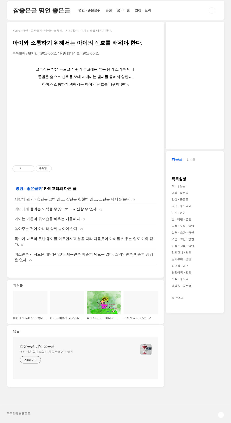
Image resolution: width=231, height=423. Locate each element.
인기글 (191, 159)
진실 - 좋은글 (180, 279)
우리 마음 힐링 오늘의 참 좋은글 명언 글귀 (46, 351)
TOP (221, 415)
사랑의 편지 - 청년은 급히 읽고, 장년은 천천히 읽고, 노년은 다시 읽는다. (72, 199)
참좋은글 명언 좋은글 (41, 10)
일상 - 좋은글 (180, 199)
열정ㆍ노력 (143, 10)
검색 (212, 10)
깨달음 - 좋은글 (181, 285)
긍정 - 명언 (178, 212)
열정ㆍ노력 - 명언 (183, 225)
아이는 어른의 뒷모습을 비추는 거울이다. (47, 219)
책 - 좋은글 (178, 186)
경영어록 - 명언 (181, 272)
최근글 (177, 159)
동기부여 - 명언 (181, 259)
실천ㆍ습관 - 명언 (183, 232)
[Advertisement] (85, 126)
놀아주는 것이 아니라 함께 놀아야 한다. (46, 229)
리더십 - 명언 (180, 265)
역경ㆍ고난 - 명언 (183, 239)
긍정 (108, 10)
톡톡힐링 (179, 179)
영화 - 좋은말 (180, 192)
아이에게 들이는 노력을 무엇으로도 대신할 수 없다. (55, 209)
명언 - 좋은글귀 (89, 10)
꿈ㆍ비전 (123, 10)
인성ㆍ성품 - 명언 (183, 245)
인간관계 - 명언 (181, 252)
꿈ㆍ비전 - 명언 (181, 219)
